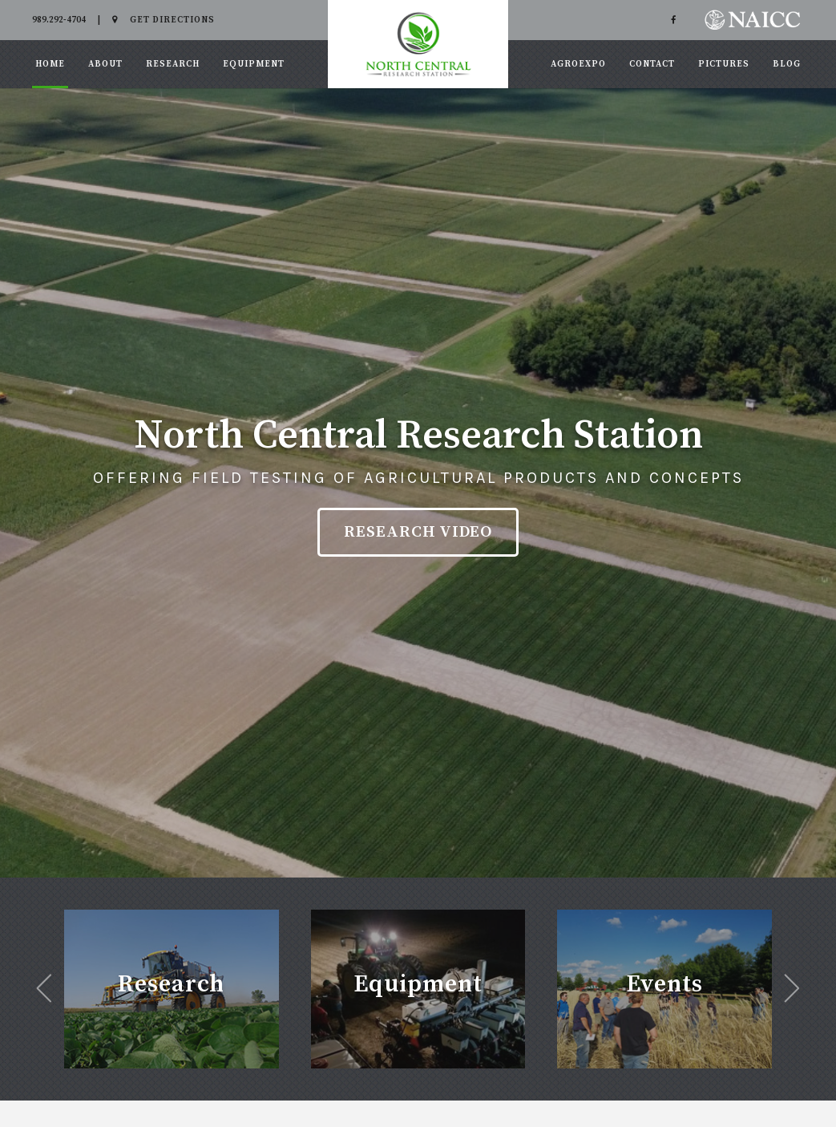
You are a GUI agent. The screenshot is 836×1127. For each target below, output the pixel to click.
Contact (652, 64)
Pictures (723, 64)
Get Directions (163, 20)
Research (173, 64)
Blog (787, 64)
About (105, 64)
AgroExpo (578, 64)
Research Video (418, 532)
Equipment (254, 64)
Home (50, 64)
